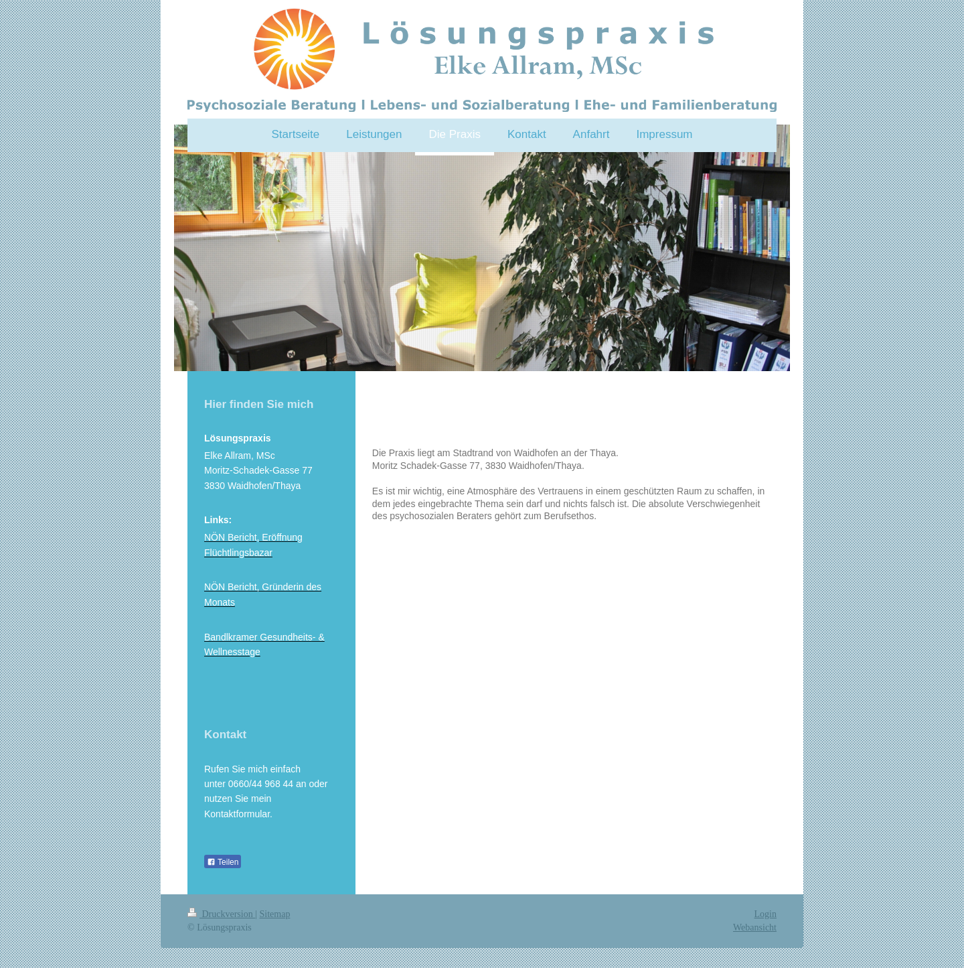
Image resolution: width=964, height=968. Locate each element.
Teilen (222, 862)
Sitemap (275, 914)
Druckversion (221, 914)
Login (765, 914)
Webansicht (755, 927)
